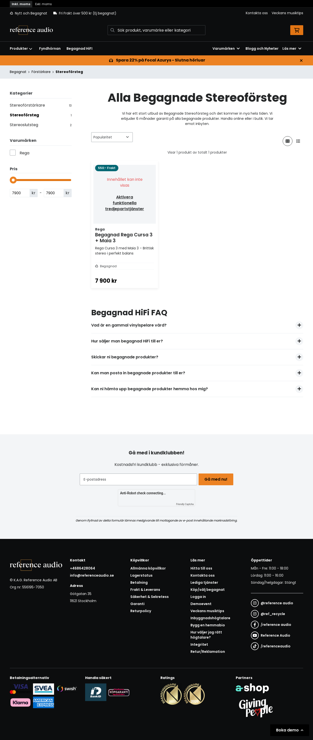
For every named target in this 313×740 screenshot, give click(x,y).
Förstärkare (41, 71)
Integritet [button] (199, 644)
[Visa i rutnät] (287, 141)
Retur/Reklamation (207, 651)
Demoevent (201, 603)
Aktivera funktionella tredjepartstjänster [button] (124, 203)
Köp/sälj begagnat (207, 589)
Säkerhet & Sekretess (149, 596)
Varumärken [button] (226, 48)
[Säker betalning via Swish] (66, 688)
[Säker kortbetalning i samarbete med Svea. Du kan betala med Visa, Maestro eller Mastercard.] (20, 688)
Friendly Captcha (185, 504)
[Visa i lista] (298, 141)
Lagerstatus (141, 575)
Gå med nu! (217, 479)
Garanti (137, 603)
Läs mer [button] (291, 48)
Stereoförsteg (69, 71)
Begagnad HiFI (79, 48)
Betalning (139, 582)
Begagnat (18, 71)
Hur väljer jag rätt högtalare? (206, 635)
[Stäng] (301, 60)
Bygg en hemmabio (207, 625)
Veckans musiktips (287, 13)
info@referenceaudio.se (92, 575)
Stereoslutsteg (41, 125)
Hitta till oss (201, 568)
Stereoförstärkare (41, 105)
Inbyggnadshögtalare (210, 618)
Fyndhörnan (50, 48)
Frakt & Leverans (145, 589)
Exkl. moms (43, 4)
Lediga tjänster (204, 582)
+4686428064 (82, 568)
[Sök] (156, 30)
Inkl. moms (21, 4)
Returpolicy (140, 610)
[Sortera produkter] (112, 137)
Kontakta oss (257, 13)
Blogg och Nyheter (262, 48)
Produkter (21, 48)
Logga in (198, 596)
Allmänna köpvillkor (148, 568)
